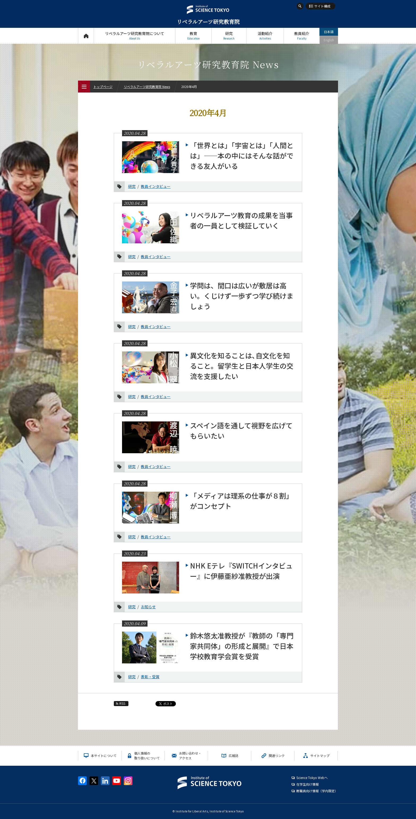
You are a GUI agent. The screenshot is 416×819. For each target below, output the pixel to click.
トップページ (86, 36)
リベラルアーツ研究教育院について (134, 36)
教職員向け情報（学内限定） (317, 791)
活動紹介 (265, 36)
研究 (229, 36)
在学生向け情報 (307, 784)
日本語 (328, 31)
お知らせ (148, 606)
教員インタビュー (156, 186)
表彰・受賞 (150, 676)
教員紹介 (301, 36)
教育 (193, 36)
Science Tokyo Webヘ (312, 777)
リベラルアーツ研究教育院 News (147, 86)
